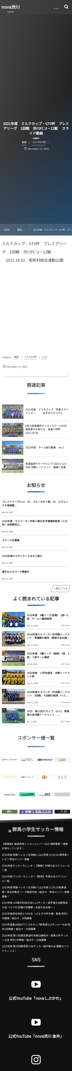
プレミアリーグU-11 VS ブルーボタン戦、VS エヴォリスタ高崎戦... (35, 503)
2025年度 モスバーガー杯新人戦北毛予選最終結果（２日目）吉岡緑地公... (34, 522)
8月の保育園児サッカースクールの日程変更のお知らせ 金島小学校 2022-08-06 (46, 431)
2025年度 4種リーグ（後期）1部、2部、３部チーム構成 (48, 655)
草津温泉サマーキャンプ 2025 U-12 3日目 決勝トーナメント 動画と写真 (46, 467)
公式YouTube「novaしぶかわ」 (36, 998)
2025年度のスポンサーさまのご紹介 (22, 556)
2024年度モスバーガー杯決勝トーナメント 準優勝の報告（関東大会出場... (48, 636)
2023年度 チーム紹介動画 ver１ (44, 449)
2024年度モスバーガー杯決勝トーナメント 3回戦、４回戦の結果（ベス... (48, 693)
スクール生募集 (10, 540)
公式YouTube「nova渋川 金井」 (36, 1036)
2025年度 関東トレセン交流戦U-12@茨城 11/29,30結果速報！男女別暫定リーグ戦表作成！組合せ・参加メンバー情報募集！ (35, 891)
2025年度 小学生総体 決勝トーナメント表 (48, 674)
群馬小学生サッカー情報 (38, 827)
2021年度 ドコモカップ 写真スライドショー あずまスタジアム (46, 413)
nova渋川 (11, 7)
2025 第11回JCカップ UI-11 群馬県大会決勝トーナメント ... (48, 712)
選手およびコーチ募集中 (15, 571)
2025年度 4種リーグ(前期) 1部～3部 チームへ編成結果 (47, 616)
